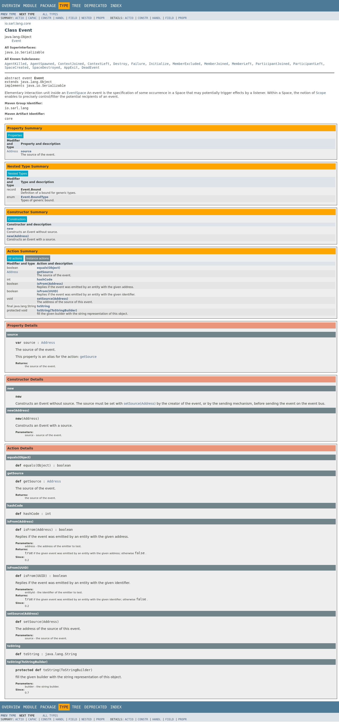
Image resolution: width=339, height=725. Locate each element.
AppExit (71, 67)
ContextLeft (98, 64)
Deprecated (95, 6)
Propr (100, 18)
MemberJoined (216, 64)
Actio (19, 18)
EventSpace (76, 95)
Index (115, 6)
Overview (11, 6)
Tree (76, 6)
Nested (87, 18)
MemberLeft (242, 64)
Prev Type (8, 14)
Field (73, 18)
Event (16, 41)
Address (12, 153)
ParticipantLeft (308, 64)
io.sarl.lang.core (18, 23)
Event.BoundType (34, 199)
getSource (45, 274)
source (26, 153)
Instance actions (37, 260)
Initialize (159, 64)
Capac (32, 18)
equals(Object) (48, 270)
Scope (321, 95)
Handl (60, 18)
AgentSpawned (42, 64)
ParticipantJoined (272, 64)
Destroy (120, 64)
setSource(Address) (52, 301)
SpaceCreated (16, 67)
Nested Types (17, 175)
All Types (50, 14)
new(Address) (18, 238)
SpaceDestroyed (46, 67)
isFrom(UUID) (47, 293)
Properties (15, 137)
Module (30, 6)
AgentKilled (15, 64)
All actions (15, 260)
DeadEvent (91, 67)
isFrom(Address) (50, 286)
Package (48, 6)
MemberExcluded (186, 64)
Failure (138, 64)
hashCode (44, 281)
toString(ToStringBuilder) (57, 312)
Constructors (17, 221)
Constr (46, 18)
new (10, 230)
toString (43, 308)
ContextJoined (71, 64)
